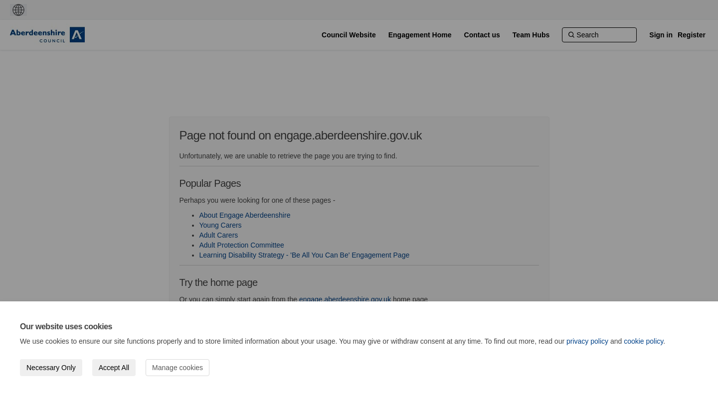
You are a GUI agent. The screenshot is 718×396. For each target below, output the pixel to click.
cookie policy (643, 341)
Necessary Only (51, 368)
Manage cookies (177, 368)
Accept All (114, 368)
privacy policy (587, 341)
